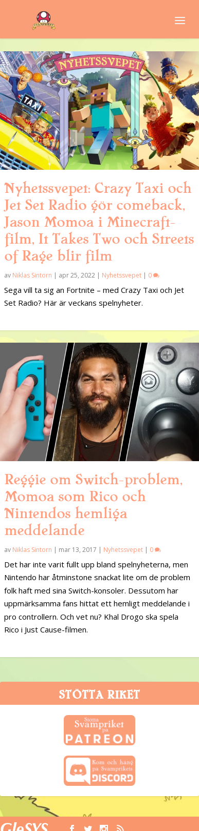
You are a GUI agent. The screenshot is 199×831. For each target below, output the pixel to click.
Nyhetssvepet (121, 275)
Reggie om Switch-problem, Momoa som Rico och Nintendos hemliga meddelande (93, 505)
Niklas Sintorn (32, 275)
